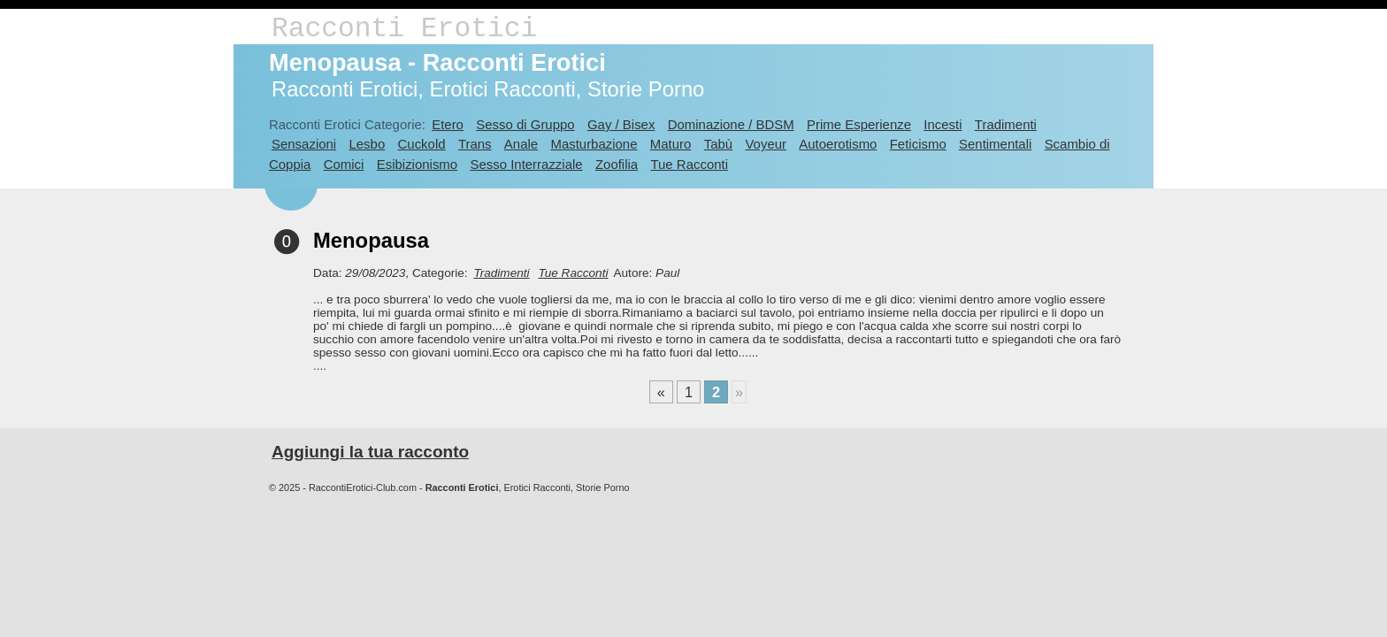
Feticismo (918, 143)
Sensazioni (304, 143)
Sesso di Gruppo (525, 124)
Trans (475, 143)
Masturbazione (593, 143)
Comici (344, 164)
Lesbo (367, 143)
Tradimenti (1006, 124)
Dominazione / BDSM (731, 124)
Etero (448, 124)
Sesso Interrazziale (526, 164)
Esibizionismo (417, 164)
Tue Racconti (689, 164)
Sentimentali (995, 143)
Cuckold (422, 143)
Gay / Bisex (621, 124)
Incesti (942, 124)
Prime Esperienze (859, 124)
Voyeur (765, 143)
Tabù (718, 143)
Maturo (671, 143)
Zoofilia (616, 164)
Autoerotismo (838, 143)
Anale (521, 143)
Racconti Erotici (404, 28)
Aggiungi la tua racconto (370, 451)
